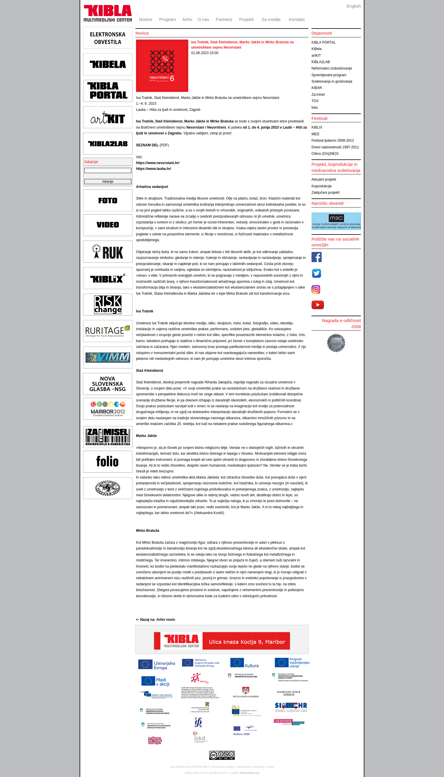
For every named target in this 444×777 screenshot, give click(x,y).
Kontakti (297, 19)
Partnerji (224, 19)
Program (167, 19)
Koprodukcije (321, 186)
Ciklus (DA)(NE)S (325, 154)
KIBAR (316, 88)
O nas (203, 19)
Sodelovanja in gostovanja (331, 81)
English (354, 5)
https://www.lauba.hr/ (153, 169)
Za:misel (318, 95)
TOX (314, 101)
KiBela (316, 49)
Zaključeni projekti (325, 193)
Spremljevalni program (328, 75)
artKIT (316, 56)
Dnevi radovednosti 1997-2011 (335, 147)
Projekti (246, 19)
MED (315, 134)
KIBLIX (316, 127)
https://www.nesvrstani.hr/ (158, 163)
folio (314, 108)
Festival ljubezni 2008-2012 (332, 140)
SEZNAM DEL (147, 145)
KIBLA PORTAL (323, 42)
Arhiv (187, 19)
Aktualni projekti (323, 179)
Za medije (271, 19)
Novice (145, 19)
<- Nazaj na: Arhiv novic (155, 620)
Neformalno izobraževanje (331, 68)
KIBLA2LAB (320, 62)
